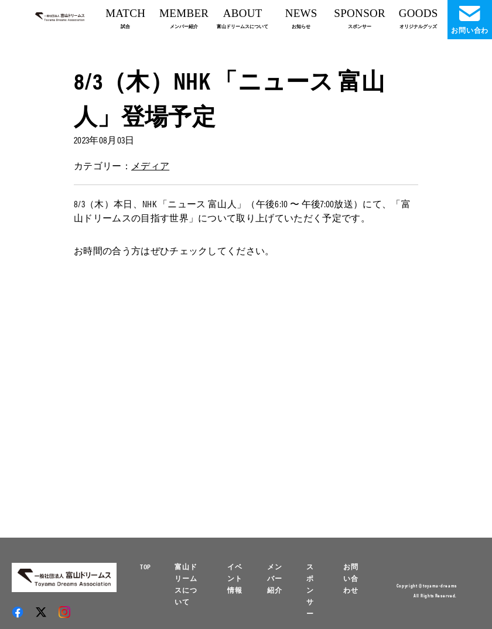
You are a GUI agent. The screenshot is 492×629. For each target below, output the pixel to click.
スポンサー (310, 589)
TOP (146, 566)
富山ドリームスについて (186, 584)
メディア (150, 165)
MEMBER (184, 18)
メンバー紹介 (274, 578)
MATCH (125, 18)
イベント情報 (234, 578)
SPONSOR (359, 18)
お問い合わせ (350, 578)
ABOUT (242, 18)
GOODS (418, 18)
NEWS (301, 18)
